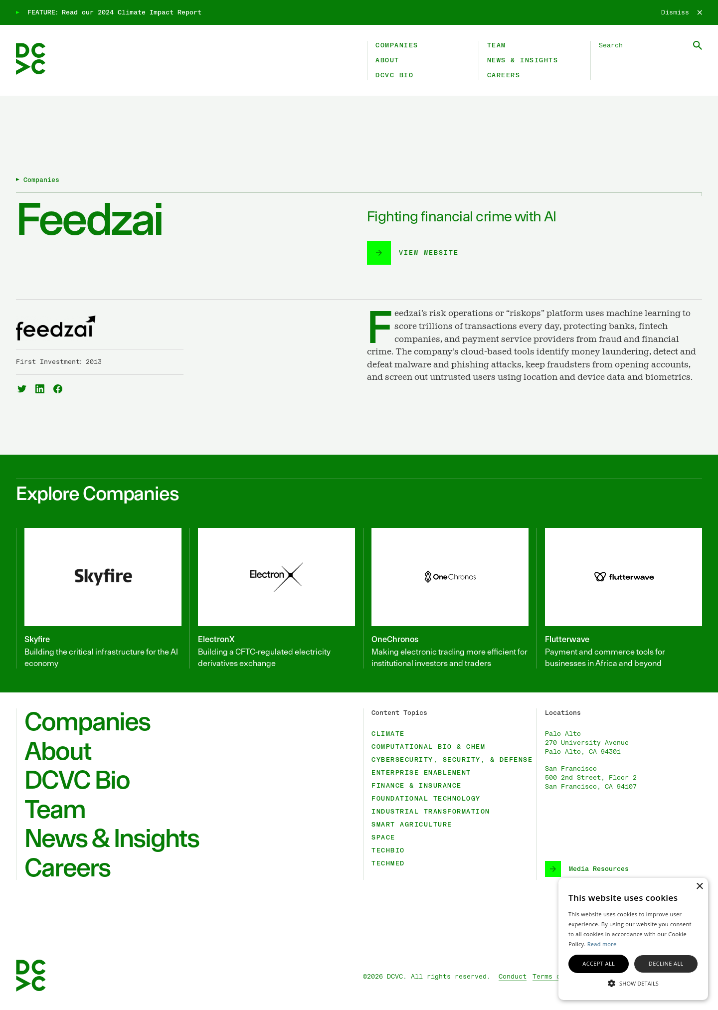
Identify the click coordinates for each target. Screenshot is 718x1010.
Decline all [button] (666, 963)
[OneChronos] (446, 598)
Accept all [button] (598, 963)
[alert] (633, 939)
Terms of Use (556, 977)
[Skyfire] (98, 598)
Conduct (513, 977)
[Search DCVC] (650, 45)
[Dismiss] (681, 12)
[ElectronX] (272, 598)
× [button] (699, 886)
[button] (633, 982)
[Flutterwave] (619, 598)
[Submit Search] (697, 45)
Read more (602, 944)
